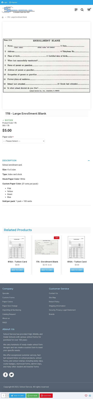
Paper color (7, 137)
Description (9, 160)
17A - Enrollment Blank (47, 262)
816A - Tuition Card (17, 262)
